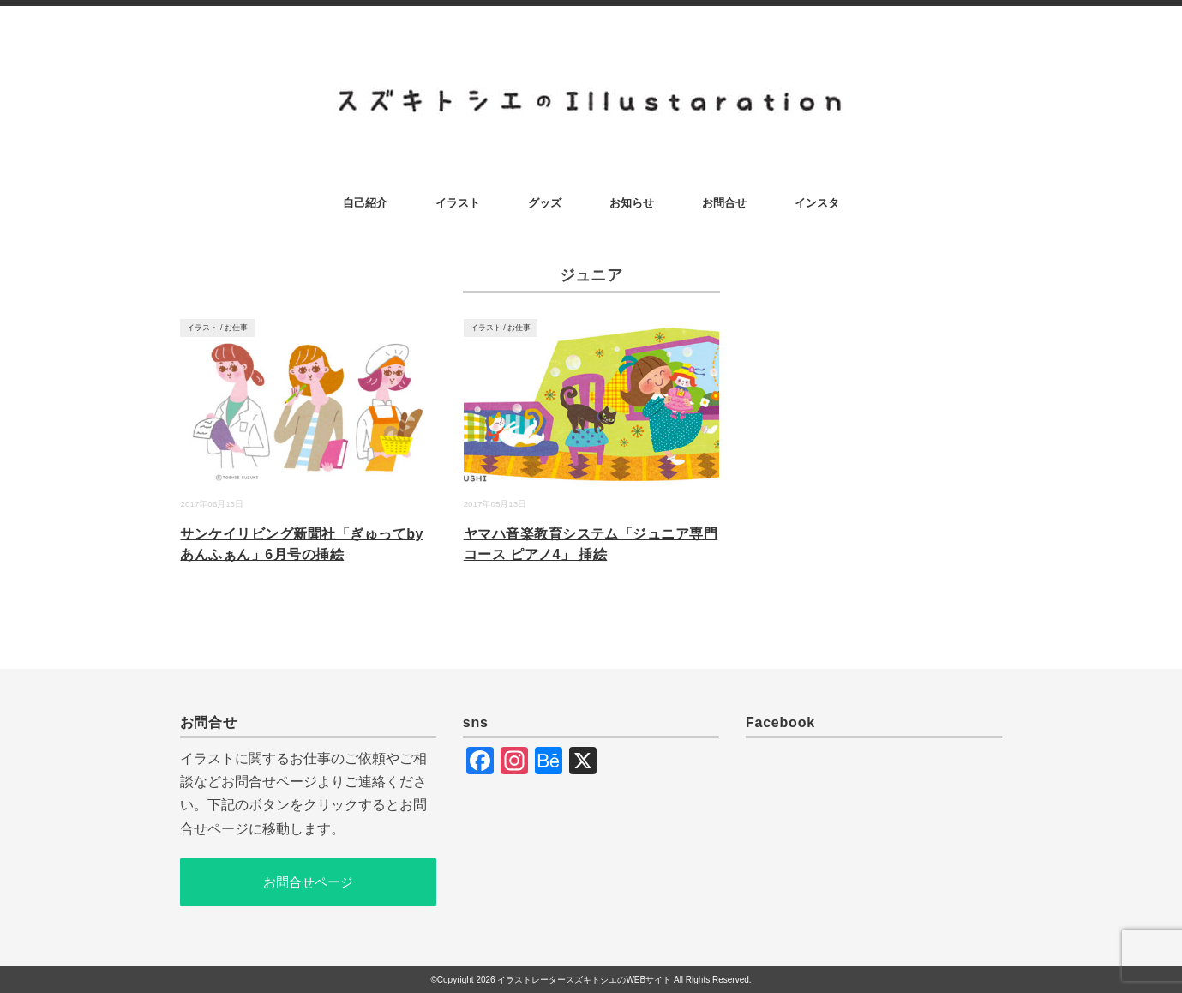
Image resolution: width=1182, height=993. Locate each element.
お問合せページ (308, 882)
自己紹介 (365, 202)
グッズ (544, 202)
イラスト (457, 202)
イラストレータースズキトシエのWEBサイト (584, 979)
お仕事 (236, 327)
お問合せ (724, 202)
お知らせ (631, 202)
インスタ (817, 202)
